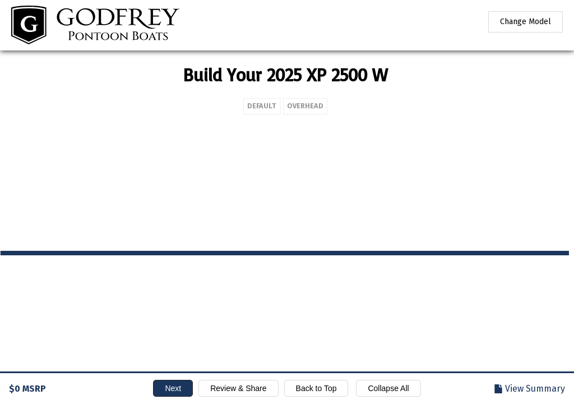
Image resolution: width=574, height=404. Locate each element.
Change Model (525, 21)
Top (316, 388)
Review (238, 388)
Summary (535, 388)
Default (145, 106)
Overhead (189, 106)
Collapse (388, 388)
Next (173, 388)
